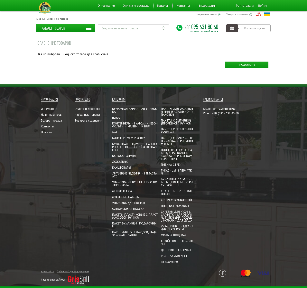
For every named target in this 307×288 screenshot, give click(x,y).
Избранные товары (87, 114)
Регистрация (245, 5)
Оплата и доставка (136, 5)
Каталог (163, 5)
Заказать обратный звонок (204, 32)
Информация (207, 5)
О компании (106, 5)
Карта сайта (47, 271)
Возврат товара (51, 120)
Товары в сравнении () (239, 14)
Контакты (183, 5)
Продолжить (247, 65)
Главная (40, 18)
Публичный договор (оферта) (73, 271)
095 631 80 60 (201, 26)
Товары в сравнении (88, 120)
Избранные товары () (208, 14)
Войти (262, 5)
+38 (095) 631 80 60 (225, 113)
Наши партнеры (51, 114)
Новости (46, 132)
